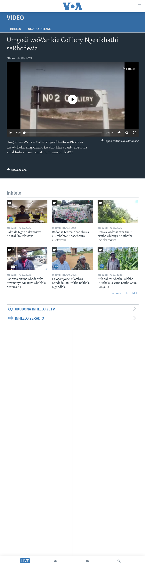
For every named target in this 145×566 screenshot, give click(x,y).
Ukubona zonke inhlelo (124, 293)
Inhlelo (15, 29)
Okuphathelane (39, 29)
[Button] (17, 171)
